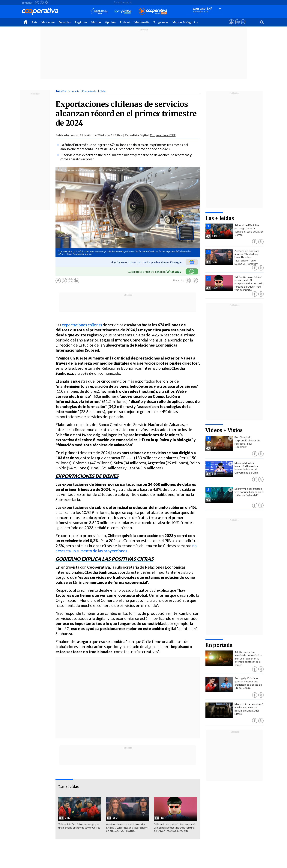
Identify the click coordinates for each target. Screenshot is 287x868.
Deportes (65, 22)
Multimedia (141, 22)
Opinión (110, 22)
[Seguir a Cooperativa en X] (42, 2)
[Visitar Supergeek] (243, 25)
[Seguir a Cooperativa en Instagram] (46, 2)
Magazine (48, 22)
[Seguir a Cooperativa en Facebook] (37, 2)
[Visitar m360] (237, 25)
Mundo (96, 22)
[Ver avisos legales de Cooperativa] (231, 25)
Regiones (81, 22)
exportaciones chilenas (82, 324)
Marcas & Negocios (185, 22)
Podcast (125, 22)
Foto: (61, 169)
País (34, 22)
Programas (160, 22)
